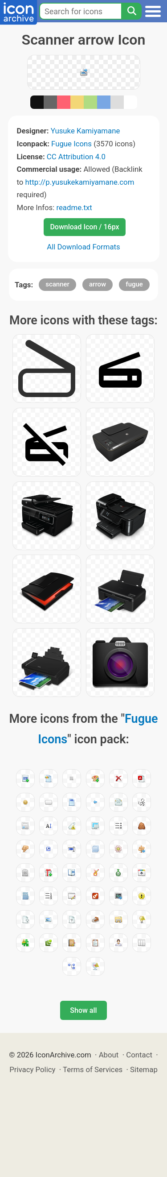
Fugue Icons (71, 143)
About (109, 1054)
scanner (57, 284)
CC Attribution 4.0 (76, 156)
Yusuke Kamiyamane (85, 130)
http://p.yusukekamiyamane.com (79, 182)
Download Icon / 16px (84, 227)
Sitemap (144, 1069)
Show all (83, 1010)
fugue (134, 284)
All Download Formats (83, 246)
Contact (139, 1054)
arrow (97, 284)
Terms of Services (92, 1069)
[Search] (131, 11)
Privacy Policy (32, 1069)
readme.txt (74, 207)
